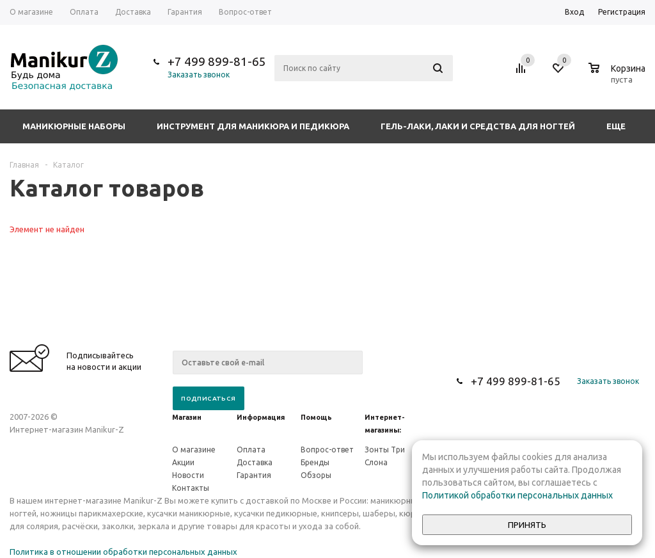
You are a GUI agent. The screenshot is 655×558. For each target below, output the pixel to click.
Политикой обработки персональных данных (517, 495)
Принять (527, 525)
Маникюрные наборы (73, 126)
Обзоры (316, 475)
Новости (188, 475)
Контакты (190, 488)
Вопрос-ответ (327, 449)
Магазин (186, 417)
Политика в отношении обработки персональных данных (123, 551)
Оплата (251, 449)
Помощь (316, 417)
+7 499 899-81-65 (217, 61)
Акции (183, 462)
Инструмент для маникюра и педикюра (253, 126)
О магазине (194, 449)
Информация (261, 417)
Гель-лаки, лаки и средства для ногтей (478, 126)
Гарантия (254, 475)
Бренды (315, 462)
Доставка (254, 462)
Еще (622, 126)
